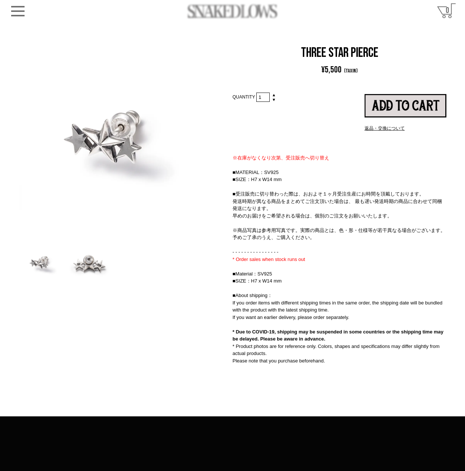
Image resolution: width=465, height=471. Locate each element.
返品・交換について (385, 128)
